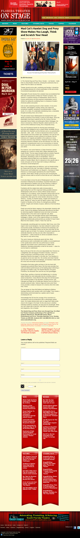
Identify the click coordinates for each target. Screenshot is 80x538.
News (15, 23)
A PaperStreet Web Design (7, 535)
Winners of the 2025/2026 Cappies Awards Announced (29, 407)
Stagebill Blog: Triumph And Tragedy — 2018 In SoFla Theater (50, 471)
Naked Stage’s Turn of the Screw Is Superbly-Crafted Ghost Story (50, 331)
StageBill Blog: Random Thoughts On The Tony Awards (50, 492)
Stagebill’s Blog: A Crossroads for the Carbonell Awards (49, 458)
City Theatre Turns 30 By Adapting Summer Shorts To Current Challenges (30, 459)
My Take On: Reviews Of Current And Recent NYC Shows (29, 478)
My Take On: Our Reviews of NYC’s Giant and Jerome (48, 401)
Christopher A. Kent (53, 322)
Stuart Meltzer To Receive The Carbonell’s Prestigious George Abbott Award (29, 414)
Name (22, 363)
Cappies (61, 23)
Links (55, 17)
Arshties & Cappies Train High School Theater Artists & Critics (29, 466)
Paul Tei (54, 324)
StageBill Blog (38, 23)
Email (22, 369)
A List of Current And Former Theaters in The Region (29, 483)
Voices (51, 23)
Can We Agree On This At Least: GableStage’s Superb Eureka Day (50, 422)
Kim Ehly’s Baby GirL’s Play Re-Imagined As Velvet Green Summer (30, 472)
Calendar (72, 23)
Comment (23, 347)
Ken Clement (35, 324)
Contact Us (61, 17)
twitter (78, 527)
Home (43, 17)
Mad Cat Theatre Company (45, 324)
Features (25, 23)
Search (67, 17)
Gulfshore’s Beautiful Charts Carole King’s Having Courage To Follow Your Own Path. (50, 429)
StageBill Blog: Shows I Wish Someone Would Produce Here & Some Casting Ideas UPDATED (50, 479)
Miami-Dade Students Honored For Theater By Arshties (30, 401)
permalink (51, 325)
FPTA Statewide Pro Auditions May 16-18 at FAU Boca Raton (29, 427)
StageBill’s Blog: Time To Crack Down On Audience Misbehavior (50, 486)
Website (22, 374)
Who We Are (49, 17)
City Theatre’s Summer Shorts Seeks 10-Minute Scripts (30, 331)
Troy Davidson (37, 325)
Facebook (75, 527)
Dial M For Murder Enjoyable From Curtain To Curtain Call (49, 436)
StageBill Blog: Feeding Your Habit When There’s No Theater (49, 464)
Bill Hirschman (37, 38)
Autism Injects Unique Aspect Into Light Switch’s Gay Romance (50, 407)
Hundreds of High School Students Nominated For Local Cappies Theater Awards (29, 434)
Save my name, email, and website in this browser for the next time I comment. (38, 382)
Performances (35, 322)
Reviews (5, 23)
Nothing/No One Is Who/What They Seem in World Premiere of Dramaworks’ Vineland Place (50, 414)
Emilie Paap (23, 324)
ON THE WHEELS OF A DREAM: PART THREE (30, 488)
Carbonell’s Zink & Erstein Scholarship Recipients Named (29, 421)
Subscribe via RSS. (13, 533)
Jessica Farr (29, 324)
